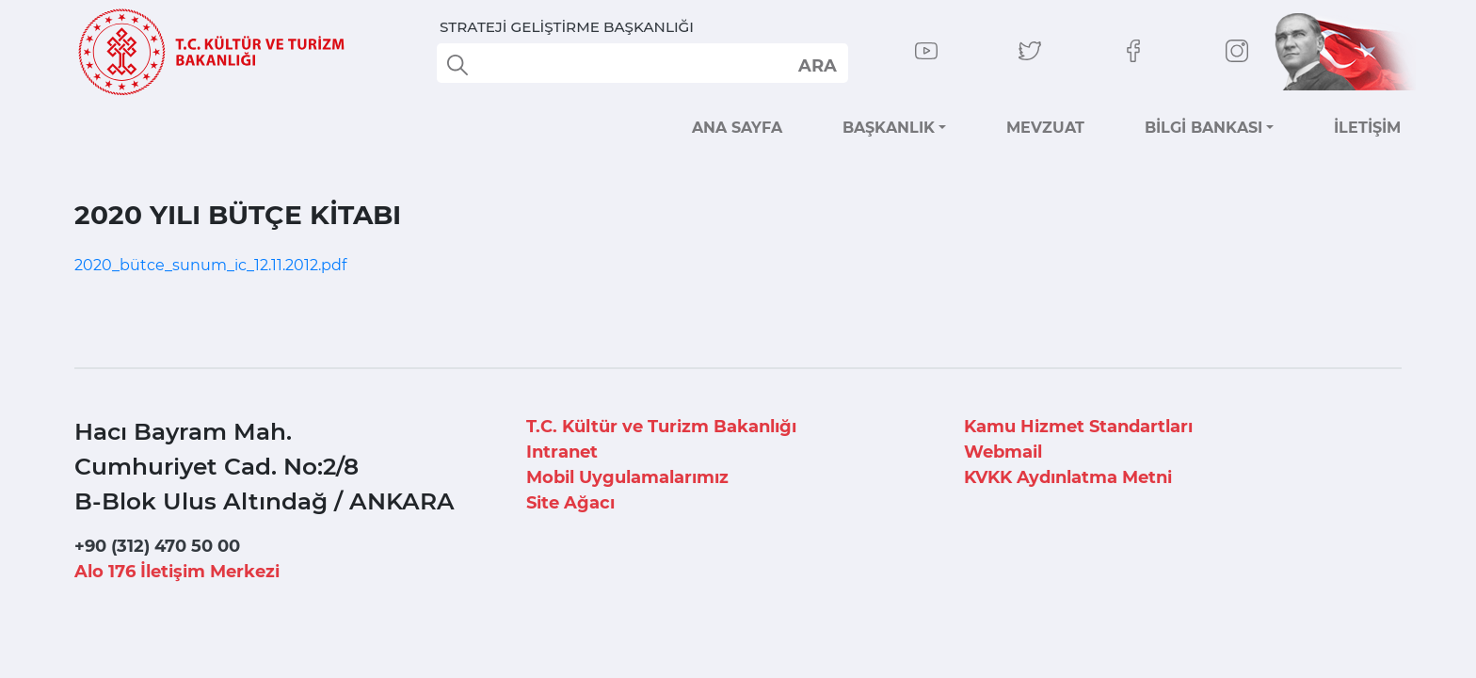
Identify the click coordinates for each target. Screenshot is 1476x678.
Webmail (1003, 452)
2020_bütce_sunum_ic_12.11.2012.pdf (210, 265)
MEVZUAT (1045, 128)
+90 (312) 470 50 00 (157, 546)
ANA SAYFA (737, 128)
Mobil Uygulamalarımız (627, 477)
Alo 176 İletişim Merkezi (177, 571)
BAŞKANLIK (888, 128)
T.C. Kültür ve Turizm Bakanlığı (661, 426)
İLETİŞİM (1367, 128)
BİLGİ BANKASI (1203, 128)
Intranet (562, 452)
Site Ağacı (570, 502)
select (816, 65)
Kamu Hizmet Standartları (1078, 426)
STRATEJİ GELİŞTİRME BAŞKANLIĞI (567, 27)
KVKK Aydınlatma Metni (1068, 477)
